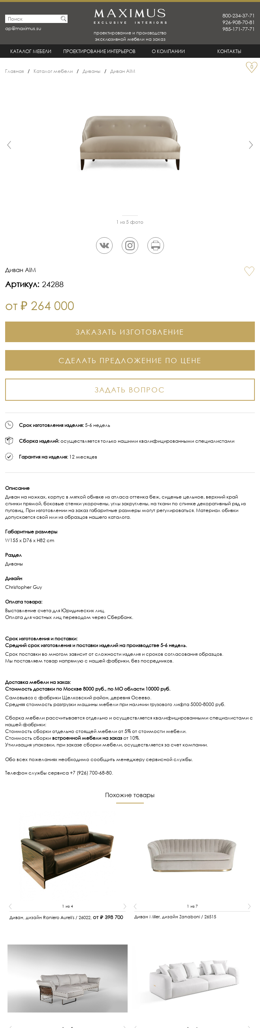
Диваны (91, 71)
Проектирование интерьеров (99, 51)
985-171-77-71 (238, 29)
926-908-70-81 (238, 22)
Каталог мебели (30, 51)
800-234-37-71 (238, 15)
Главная (14, 71)
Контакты (229, 51)
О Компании (168, 51)
